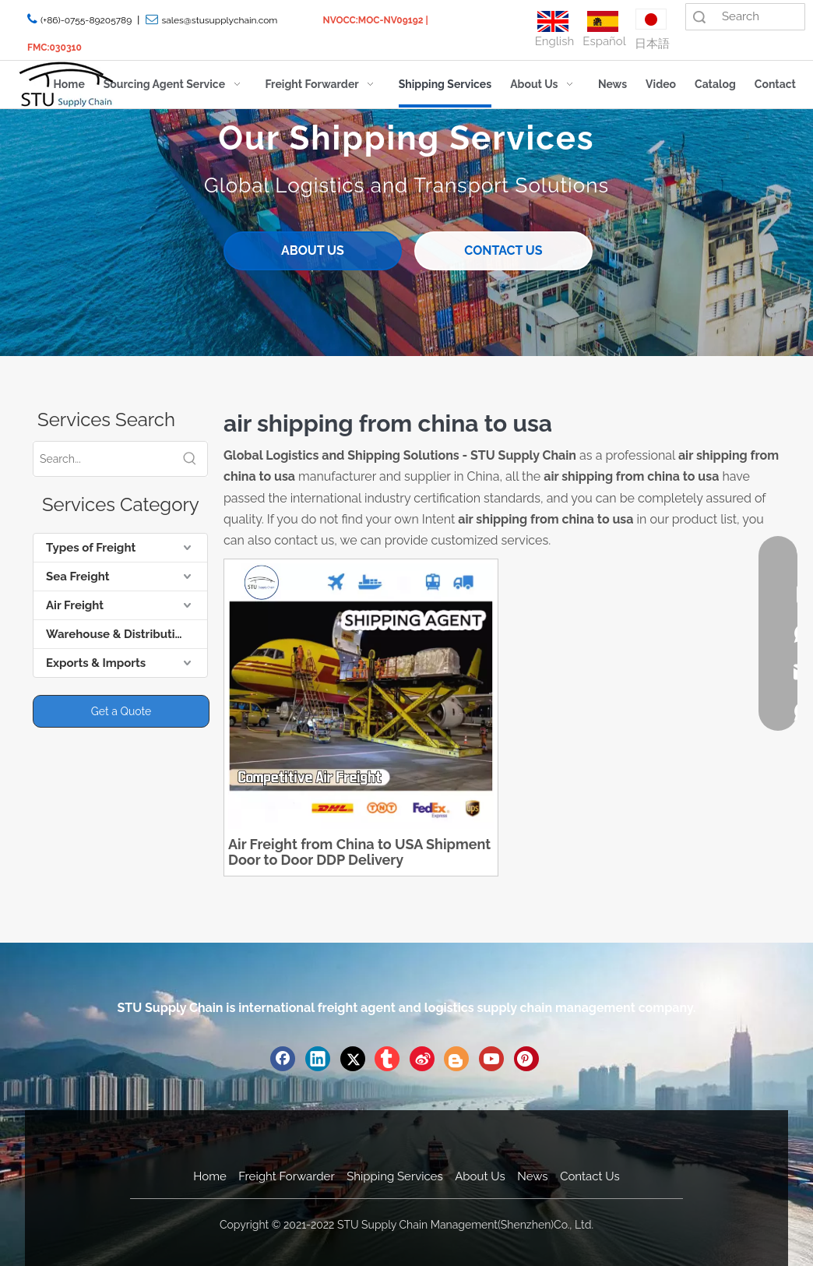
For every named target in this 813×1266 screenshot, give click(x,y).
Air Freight (75, 605)
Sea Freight (77, 577)
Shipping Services (394, 1176)
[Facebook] (282, 1058)
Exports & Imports (96, 663)
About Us (480, 1176)
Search (699, 17)
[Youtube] (491, 1058)
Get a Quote (121, 711)
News (532, 1176)
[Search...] (103, 459)
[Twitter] (352, 1058)
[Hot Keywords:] (190, 459)
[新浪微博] (422, 1058)
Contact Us (590, 1176)
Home (209, 1176)
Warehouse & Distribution (117, 634)
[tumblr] (387, 1058)
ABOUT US (312, 250)
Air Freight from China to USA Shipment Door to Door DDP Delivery (359, 852)
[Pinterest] (526, 1058)
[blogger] (456, 1058)
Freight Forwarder (286, 1176)
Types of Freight (91, 548)
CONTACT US (503, 250)
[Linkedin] (317, 1058)
